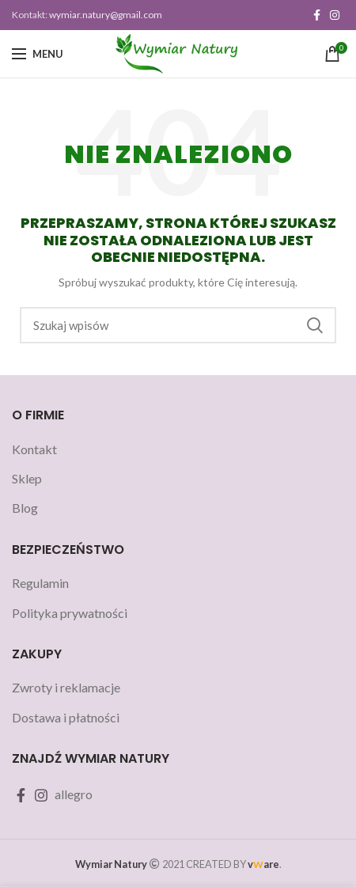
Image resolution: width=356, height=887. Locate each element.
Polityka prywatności (69, 612)
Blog (25, 507)
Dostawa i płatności (65, 717)
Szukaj (315, 325)
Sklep (27, 478)
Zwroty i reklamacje (66, 687)
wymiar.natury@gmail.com (105, 15)
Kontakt (34, 449)
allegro (74, 794)
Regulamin (40, 582)
